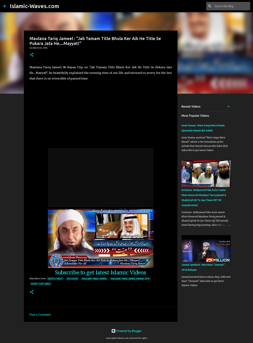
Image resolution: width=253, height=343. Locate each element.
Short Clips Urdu (40, 284)
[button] (32, 55)
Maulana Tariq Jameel (94, 279)
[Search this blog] (231, 6)
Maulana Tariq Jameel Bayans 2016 (130, 279)
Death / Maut (55, 279)
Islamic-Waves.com (34, 6)
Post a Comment (40, 314)
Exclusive (72, 279)
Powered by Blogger (126, 330)
